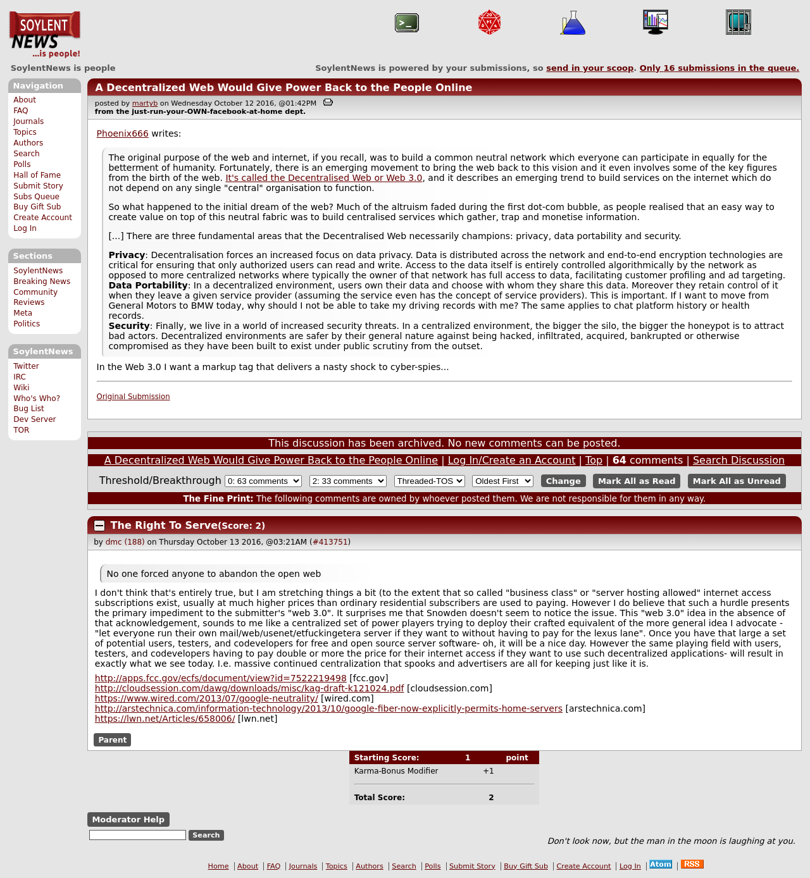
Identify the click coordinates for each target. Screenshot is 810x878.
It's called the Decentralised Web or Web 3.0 (323, 178)
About (24, 100)
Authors (28, 143)
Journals (28, 121)
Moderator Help (128, 819)
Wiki (21, 387)
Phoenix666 (123, 133)
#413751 (330, 542)
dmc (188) (125, 542)
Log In (25, 228)
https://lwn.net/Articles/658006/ (165, 719)
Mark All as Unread (737, 481)
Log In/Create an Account (512, 460)
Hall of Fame (37, 175)
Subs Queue (36, 196)
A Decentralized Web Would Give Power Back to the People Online (283, 88)
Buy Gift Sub (37, 206)
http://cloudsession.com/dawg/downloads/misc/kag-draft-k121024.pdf (249, 688)
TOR (21, 430)
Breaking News (41, 281)
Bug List (28, 408)
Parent (112, 739)
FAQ (20, 110)
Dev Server (34, 419)
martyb (145, 103)
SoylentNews (44, 34)
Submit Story (38, 186)
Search (26, 153)
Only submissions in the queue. (720, 68)
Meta (22, 313)
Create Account (42, 217)
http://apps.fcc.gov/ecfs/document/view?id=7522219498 (221, 678)
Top (593, 460)
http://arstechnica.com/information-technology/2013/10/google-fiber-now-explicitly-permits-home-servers (329, 708)
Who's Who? (36, 398)
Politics (26, 323)
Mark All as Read (637, 481)
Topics (25, 132)
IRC (19, 377)
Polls (21, 164)
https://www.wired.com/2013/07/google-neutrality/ (206, 698)
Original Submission (133, 396)
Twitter (26, 366)
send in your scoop (589, 68)
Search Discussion (739, 460)
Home (218, 866)
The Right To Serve (164, 525)
